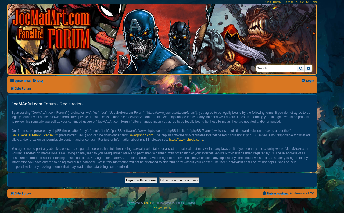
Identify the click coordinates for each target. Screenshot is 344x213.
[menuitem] (37, 80)
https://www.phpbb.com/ (186, 139)
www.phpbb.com (141, 135)
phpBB (148, 202)
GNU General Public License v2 (34, 135)
